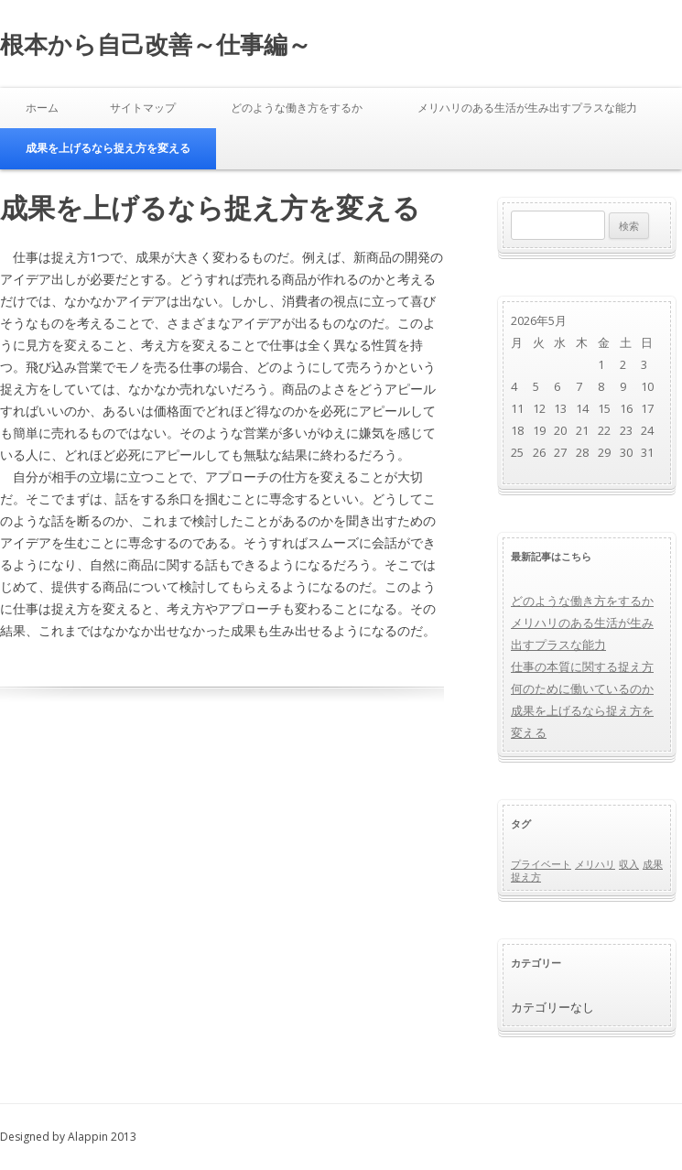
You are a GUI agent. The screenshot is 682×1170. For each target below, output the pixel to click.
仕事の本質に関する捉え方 (582, 666)
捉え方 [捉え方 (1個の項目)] (526, 877)
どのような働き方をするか (297, 107)
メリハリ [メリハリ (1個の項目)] (595, 864)
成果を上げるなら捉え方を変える (108, 148)
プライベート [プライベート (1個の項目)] (541, 864)
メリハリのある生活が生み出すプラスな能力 (527, 107)
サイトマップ (143, 107)
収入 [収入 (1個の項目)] (629, 864)
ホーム (42, 107)
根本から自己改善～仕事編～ (155, 43)
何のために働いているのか (582, 688)
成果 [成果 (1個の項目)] (653, 864)
